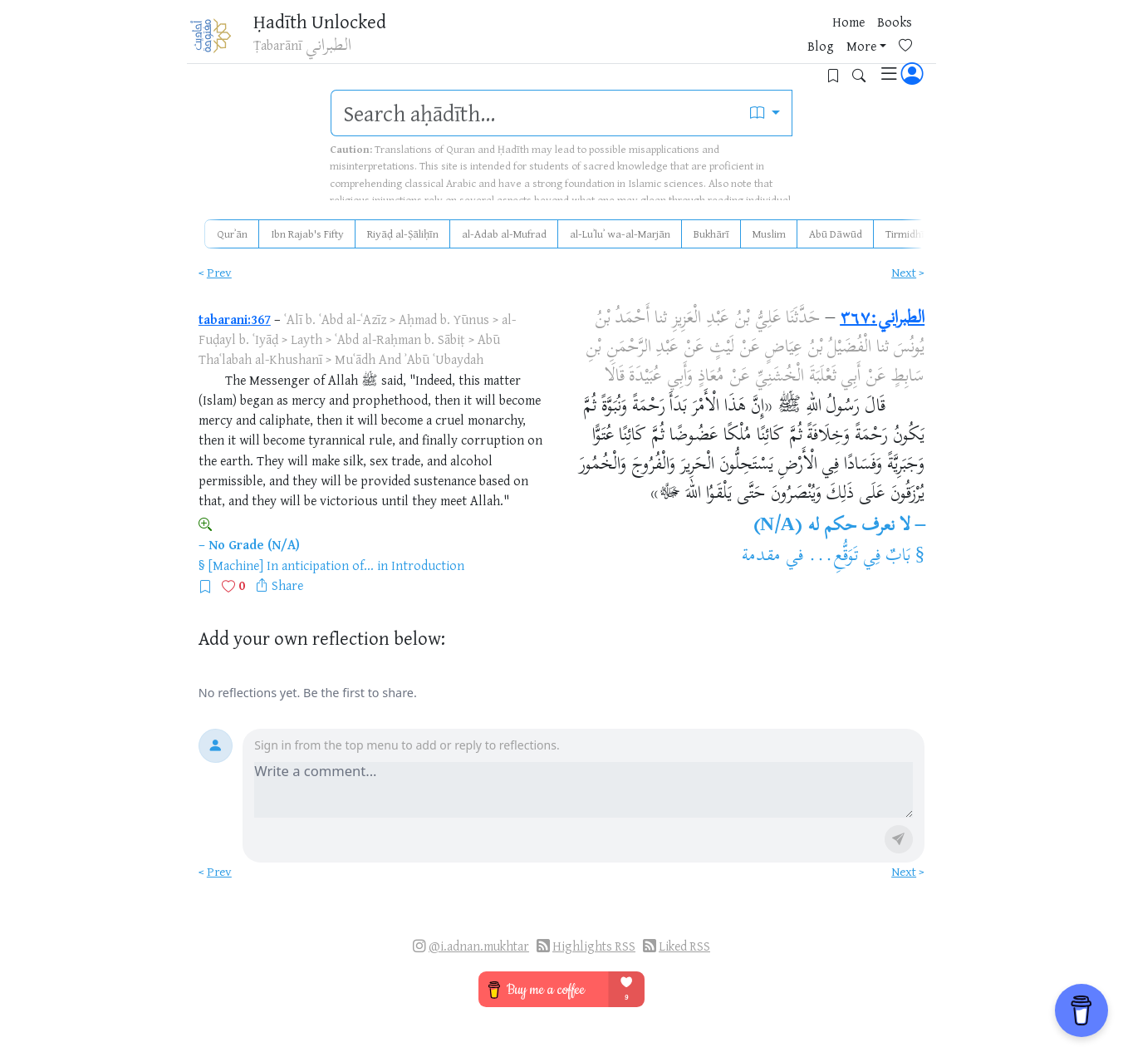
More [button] (763, 41)
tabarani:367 (235, 319)
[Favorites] (813, 39)
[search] (535, 113)
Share (287, 585)
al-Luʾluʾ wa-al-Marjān (620, 233)
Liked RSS (684, 946)
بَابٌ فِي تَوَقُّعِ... (859, 556)
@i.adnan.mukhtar (479, 946)
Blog (722, 41)
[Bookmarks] (839, 39)
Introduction (427, 565)
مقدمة (761, 556)
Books (679, 41)
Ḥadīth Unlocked (331, 24)
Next (903, 272)
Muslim (769, 233)
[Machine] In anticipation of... (291, 565)
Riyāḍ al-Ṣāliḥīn (403, 233)
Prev (219, 272)
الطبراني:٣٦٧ (882, 319)
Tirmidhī (904, 233)
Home (633, 41)
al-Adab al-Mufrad (504, 233)
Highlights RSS (593, 946)
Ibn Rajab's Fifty (307, 233)
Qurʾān (232, 233)
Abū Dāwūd (835, 233)
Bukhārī (711, 233)
